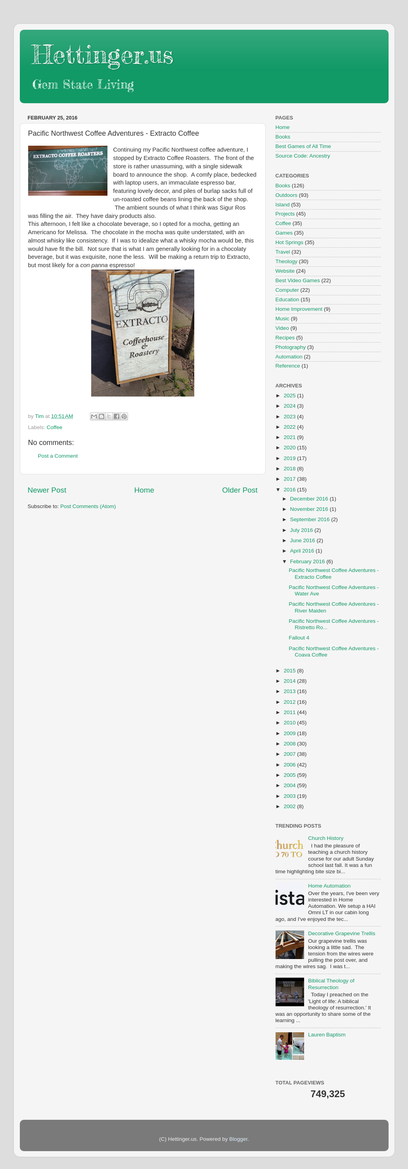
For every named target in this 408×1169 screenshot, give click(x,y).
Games (284, 233)
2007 (290, 754)
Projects (285, 214)
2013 (290, 691)
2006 (290, 765)
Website (285, 271)
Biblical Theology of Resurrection (331, 984)
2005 (290, 775)
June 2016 (303, 540)
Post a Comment (58, 456)
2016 (290, 490)
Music (282, 319)
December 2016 (310, 499)
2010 (290, 723)
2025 (290, 396)
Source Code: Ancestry (303, 156)
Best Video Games (298, 280)
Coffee (55, 427)
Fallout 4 (299, 638)
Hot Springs (290, 242)
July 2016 (302, 530)
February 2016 (308, 561)
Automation (289, 357)
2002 (290, 806)
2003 (290, 796)
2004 (290, 785)
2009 (290, 733)
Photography (291, 347)
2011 (290, 712)
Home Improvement (299, 309)
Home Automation (329, 886)
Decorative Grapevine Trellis (341, 933)
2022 (290, 427)
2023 (290, 417)
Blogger (238, 1139)
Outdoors (287, 195)
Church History (325, 838)
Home (144, 490)
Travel (283, 252)
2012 (290, 702)
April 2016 (303, 551)
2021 (290, 437)
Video (282, 328)
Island (283, 205)
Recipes (285, 338)
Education (287, 299)
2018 (290, 469)
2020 (290, 448)
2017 (290, 479)
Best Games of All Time (303, 146)
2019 (290, 458)
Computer (287, 290)
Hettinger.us (102, 54)
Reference (288, 366)
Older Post (239, 490)
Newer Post (47, 490)
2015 (290, 671)
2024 (290, 406)
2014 (290, 681)
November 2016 (310, 509)
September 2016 (310, 519)
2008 (290, 744)
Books (283, 137)
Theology (287, 261)
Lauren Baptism (327, 1035)
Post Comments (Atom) (88, 506)
